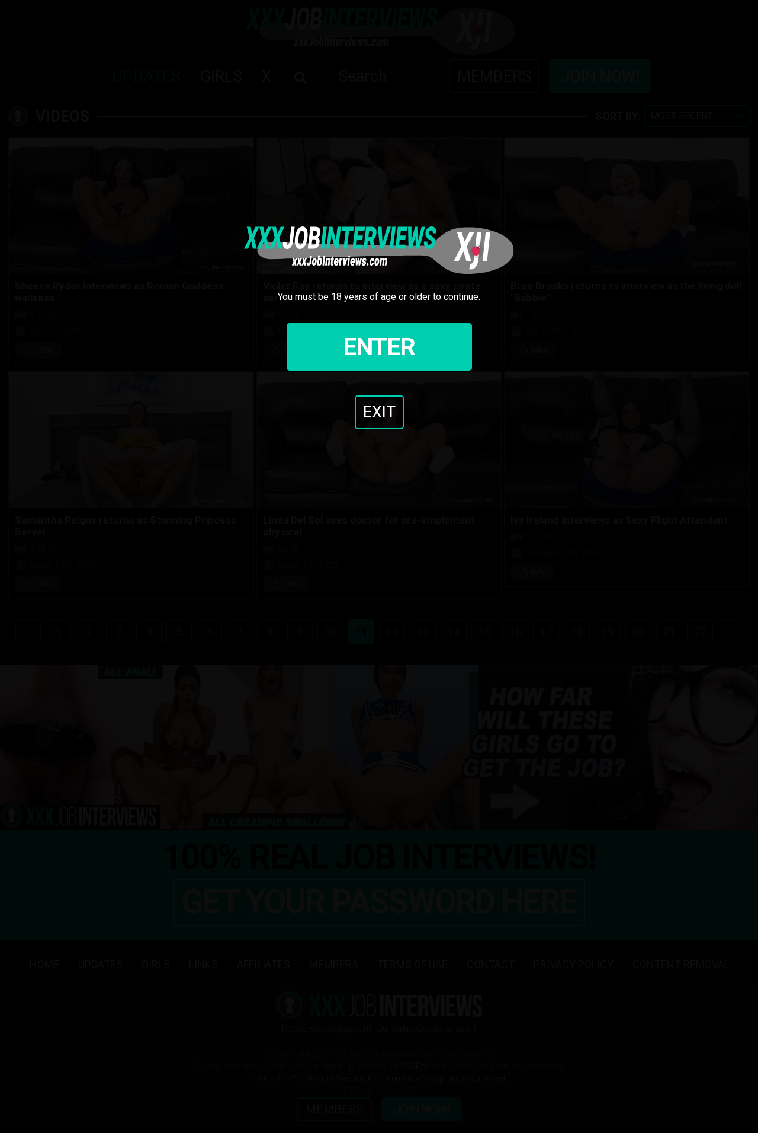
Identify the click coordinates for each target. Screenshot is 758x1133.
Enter (379, 347)
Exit (379, 412)
